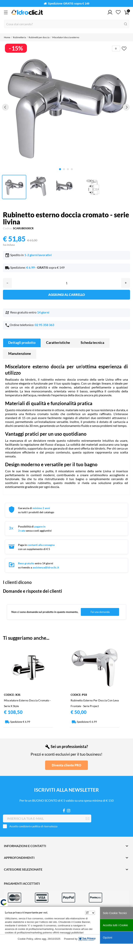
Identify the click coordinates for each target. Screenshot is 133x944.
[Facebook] (64, 810)
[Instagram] (68, 810)
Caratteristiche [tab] (58, 342)
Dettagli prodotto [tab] (22, 342)
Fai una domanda (100, 611)
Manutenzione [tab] (19, 353)
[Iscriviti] (87, 818)
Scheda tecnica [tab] (92, 342)
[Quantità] (66, 283)
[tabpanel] (66, 107)
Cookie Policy (25, 938)
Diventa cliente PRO (66, 765)
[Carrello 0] (126, 12)
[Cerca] (66, 24)
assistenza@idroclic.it (46, 567)
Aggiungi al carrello (66, 294)
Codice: (7, 228)
